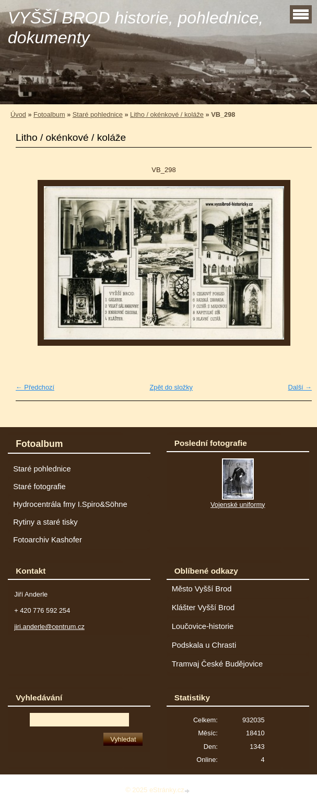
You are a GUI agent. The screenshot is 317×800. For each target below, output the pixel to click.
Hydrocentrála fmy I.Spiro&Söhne (70, 504)
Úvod (18, 114)
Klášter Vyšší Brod (203, 607)
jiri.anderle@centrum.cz (49, 627)
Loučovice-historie (203, 626)
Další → (300, 387)
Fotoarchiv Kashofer (47, 540)
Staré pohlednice (98, 114)
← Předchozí (35, 387)
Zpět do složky (171, 387)
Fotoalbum (49, 114)
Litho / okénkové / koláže (167, 114)
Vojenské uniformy (237, 504)
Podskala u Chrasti (204, 645)
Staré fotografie (39, 486)
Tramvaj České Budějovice (217, 664)
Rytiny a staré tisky (45, 522)
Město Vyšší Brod (202, 589)
